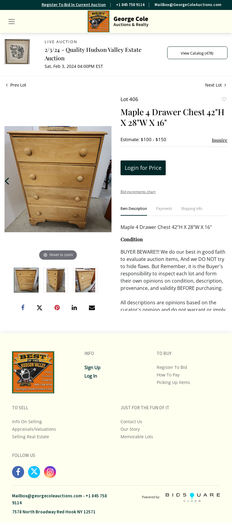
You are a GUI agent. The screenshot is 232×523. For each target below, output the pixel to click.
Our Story (130, 429)
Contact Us (131, 421)
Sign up (92, 367)
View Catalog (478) (197, 53)
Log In (90, 376)
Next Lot (215, 84)
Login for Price (143, 167)
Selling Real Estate (30, 436)
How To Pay (168, 375)
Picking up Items (173, 382)
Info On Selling (27, 421)
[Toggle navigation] (12, 21)
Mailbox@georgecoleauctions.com (47, 496)
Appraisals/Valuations (34, 429)
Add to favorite (223, 99)
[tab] (134, 211)
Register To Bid (172, 367)
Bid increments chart (138, 191)
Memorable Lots (137, 436)
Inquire (219, 140)
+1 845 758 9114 (130, 5)
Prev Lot (16, 85)
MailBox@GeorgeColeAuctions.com (188, 5)
